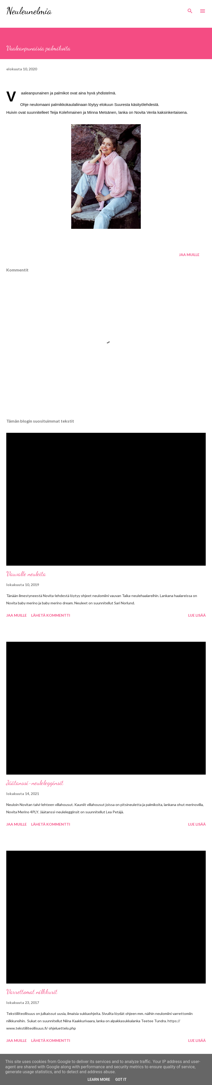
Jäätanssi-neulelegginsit (34, 783)
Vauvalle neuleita (26, 574)
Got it (120, 1079)
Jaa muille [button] (189, 254)
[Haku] (190, 9)
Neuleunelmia (29, 10)
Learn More (98, 1079)
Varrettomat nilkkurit (31, 992)
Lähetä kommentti (50, 615)
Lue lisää (197, 615)
